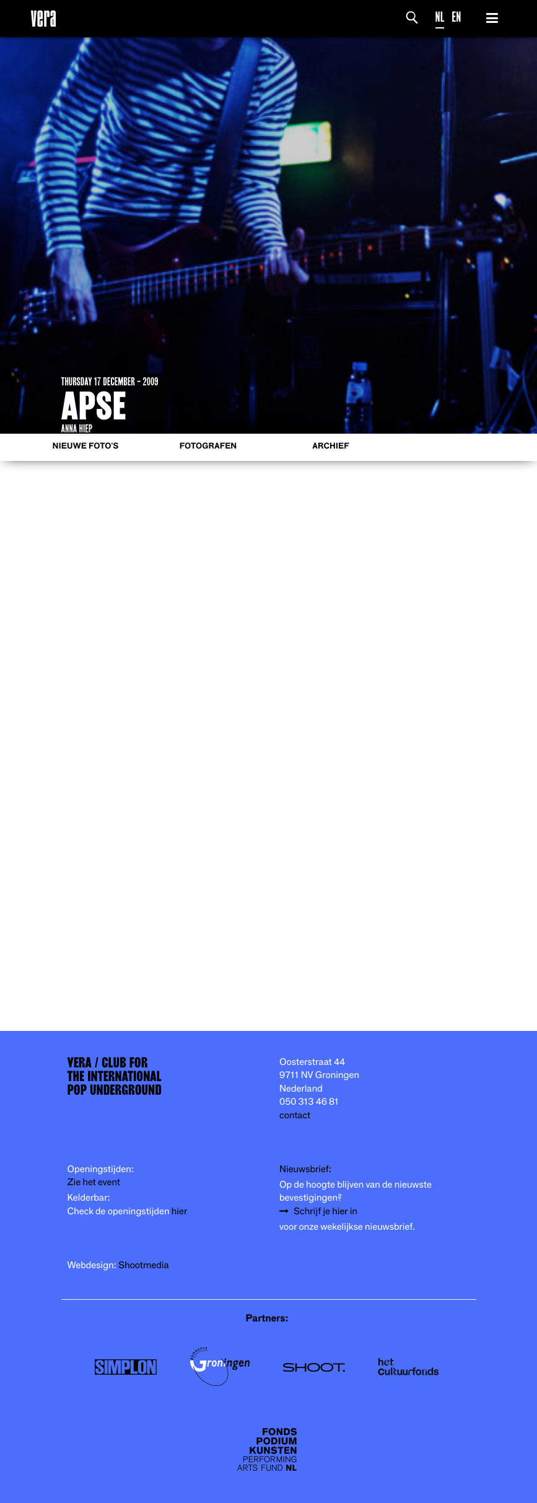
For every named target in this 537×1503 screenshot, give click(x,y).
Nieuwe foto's (86, 446)
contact (294, 1115)
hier (179, 1211)
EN (456, 17)
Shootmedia (143, 1265)
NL (440, 17)
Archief (330, 446)
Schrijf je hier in (325, 1211)
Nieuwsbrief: (305, 1169)
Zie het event (94, 1182)
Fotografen (208, 446)
